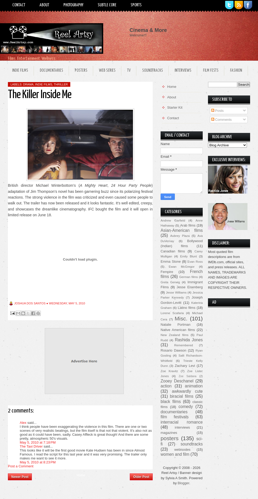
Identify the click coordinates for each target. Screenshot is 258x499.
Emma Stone (171, 261)
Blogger (183, 483)
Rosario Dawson (173, 350)
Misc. (181, 318)
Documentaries (51, 71)
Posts (217, 111)
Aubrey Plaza (180, 235)
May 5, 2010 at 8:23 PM (38, 462)
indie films (43, 84)
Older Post (141, 477)
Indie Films (20, 71)
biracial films (181, 396)
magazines (169, 433)
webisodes (182, 450)
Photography (73, 5)
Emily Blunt (188, 256)
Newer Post (19, 477)
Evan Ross (195, 261)
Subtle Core (107, 5)
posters (169, 438)
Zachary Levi (185, 366)
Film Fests (211, 71)
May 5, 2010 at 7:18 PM (38, 442)
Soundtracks (152, 71)
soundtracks (192, 444)
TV (129, 71)
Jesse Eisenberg (190, 287)
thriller (61, 84)
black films (171, 401)
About (44, 5)
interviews (182, 427)
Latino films (186, 308)
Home (81, 475)
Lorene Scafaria (172, 313)
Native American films (178, 330)
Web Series (107, 71)
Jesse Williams (176, 292)
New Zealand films (174, 335)
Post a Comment (20, 466)
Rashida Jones (189, 340)
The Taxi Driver (31, 446)
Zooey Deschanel (177, 381)
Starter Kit (174, 107)
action (166, 386)
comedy (185, 406)
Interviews (183, 71)
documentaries (174, 412)
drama (28, 84)
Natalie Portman (175, 325)
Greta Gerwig (170, 282)
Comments (221, 120)
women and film (175, 454)
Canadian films (173, 251)
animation (194, 386)
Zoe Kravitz (169, 371)
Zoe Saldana (187, 376)
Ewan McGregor (182, 266)
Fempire (167, 272)
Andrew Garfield (173, 220)
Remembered (183, 345)
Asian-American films (182, 230)
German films (188, 277)
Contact (18, 5)
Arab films (187, 225)
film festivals (174, 417)
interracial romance (182, 422)
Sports (136, 5)
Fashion (236, 71)
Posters (81, 71)
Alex (23, 423)
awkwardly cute (187, 391)
